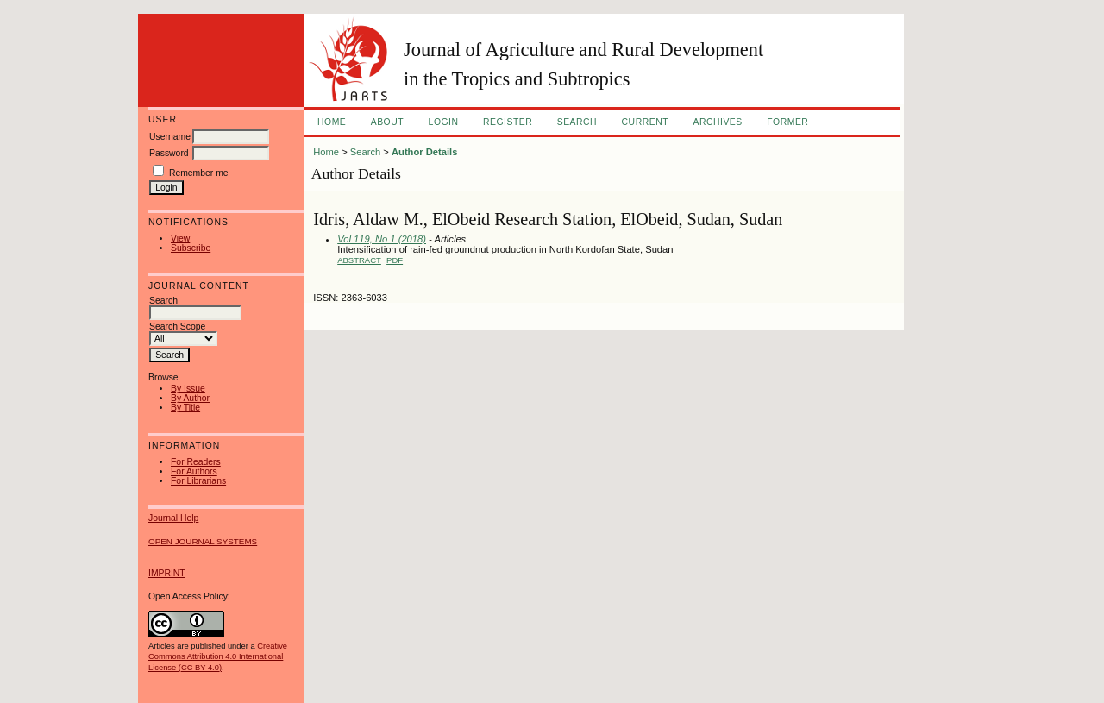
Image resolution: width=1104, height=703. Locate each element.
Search (577, 122)
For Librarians (198, 481)
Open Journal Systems (202, 541)
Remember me (199, 173)
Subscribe (190, 248)
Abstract (359, 260)
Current (645, 122)
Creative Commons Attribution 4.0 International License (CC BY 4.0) (217, 656)
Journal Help (173, 518)
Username (170, 136)
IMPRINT (166, 573)
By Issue (188, 388)
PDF (394, 260)
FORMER (787, 122)
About (387, 122)
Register (507, 122)
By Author (190, 398)
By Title (185, 407)
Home (331, 122)
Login (444, 122)
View (180, 238)
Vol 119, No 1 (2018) (381, 239)
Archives (717, 122)
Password (169, 153)
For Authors (194, 471)
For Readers (196, 462)
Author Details (424, 152)
